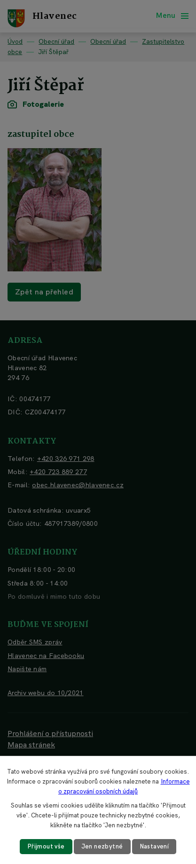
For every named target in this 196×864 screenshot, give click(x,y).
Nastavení (154, 846)
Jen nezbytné (102, 846)
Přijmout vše (46, 846)
